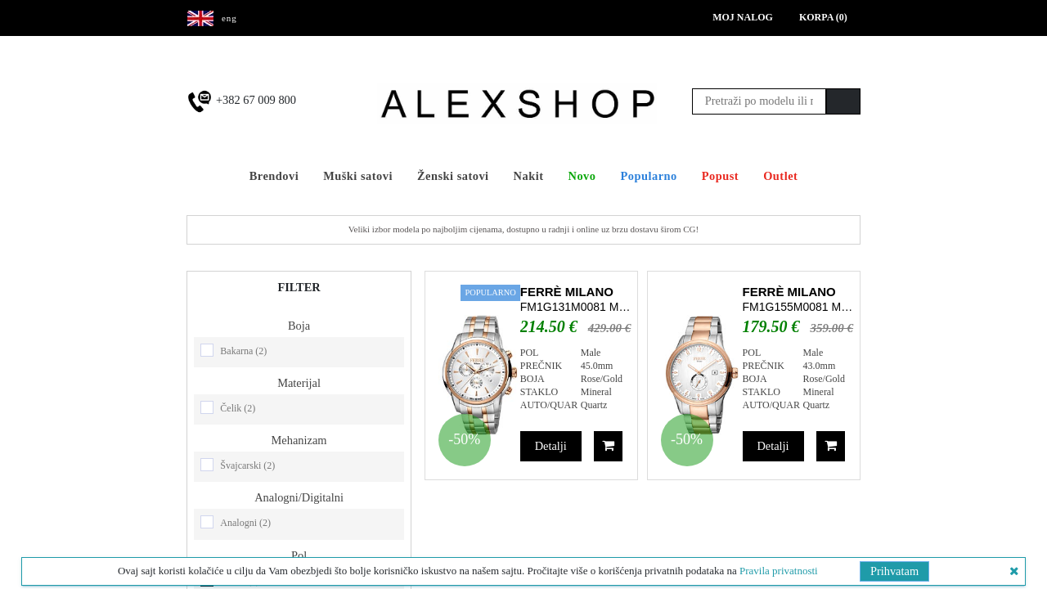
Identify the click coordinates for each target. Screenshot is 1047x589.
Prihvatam (894, 571)
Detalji (551, 445)
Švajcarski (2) (247, 465)
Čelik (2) (237, 408)
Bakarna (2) (243, 351)
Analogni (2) (245, 522)
